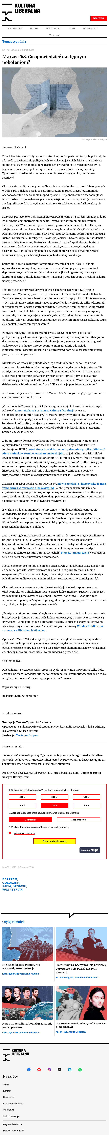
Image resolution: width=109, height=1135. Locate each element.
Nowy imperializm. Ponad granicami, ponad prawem (27, 1025)
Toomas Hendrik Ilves (86, 977)
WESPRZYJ (98, 18)
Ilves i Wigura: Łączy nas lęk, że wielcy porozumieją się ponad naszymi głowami (81, 968)
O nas (6, 1084)
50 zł (22, 805)
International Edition (13, 1103)
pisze (75, 552)
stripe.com (89, 850)
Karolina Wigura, (65, 977)
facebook (29, 1070)
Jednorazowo (78, 820)
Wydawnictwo (90, 29)
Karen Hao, (62, 1032)
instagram (49, 1070)
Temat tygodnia (14, 29)
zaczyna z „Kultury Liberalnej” (44, 410)
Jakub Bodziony (77, 1032)
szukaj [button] (56, 35)
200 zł (54, 797)
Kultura (34, 29)
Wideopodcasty (54, 29)
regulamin (30, 833)
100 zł (86, 797)
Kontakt (7, 1091)
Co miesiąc (30, 820)
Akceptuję (24, 833)
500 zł (22, 797)
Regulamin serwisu (12, 1124)
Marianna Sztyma (27, 735)
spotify (80, 1070)
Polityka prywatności (13, 1130)
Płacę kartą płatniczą (54, 841)
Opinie (72, 29)
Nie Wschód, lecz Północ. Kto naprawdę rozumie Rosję (21, 966)
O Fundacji (8, 1110)
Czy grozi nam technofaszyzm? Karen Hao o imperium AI (81, 1025)
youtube (39, 1070)
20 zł (54, 805)
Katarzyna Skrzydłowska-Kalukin (20, 974)
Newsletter (8, 1097)
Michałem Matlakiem (31, 630)
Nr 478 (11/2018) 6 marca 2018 (18, 50)
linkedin (70, 1070)
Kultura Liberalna (21, 12)
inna (86, 805)
